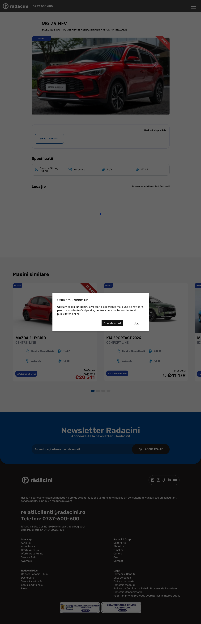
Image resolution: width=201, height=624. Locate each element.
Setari (137, 323)
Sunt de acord (112, 323)
